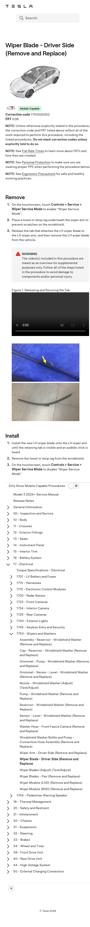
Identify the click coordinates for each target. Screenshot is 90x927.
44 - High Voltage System (31, 865)
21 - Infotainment (25, 814)
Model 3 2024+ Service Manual (36, 494)
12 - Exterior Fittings (28, 532)
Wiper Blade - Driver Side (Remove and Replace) (49, 761)
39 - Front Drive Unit (28, 852)
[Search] (48, 18)
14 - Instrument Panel (28, 545)
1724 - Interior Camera (32, 608)
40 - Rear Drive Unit (27, 858)
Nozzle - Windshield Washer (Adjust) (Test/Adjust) (46, 685)
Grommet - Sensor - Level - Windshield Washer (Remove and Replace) (54, 674)
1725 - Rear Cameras (31, 614)
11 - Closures (22, 526)
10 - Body (20, 520)
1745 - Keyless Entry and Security (40, 627)
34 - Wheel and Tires (28, 846)
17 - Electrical (23, 564)
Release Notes (23, 501)
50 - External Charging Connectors (38, 871)
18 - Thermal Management (32, 801)
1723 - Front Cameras (32, 602)
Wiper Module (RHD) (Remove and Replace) (51, 789)
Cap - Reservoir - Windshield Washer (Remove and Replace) (53, 653)
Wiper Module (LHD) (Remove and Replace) (51, 782)
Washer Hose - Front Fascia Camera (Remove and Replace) (52, 729)
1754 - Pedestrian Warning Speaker (41, 795)
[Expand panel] (11, 888)
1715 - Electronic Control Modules (41, 589)
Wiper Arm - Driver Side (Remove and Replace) (53, 753)
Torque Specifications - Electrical (40, 570)
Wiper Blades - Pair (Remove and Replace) (50, 776)
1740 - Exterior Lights (32, 621)
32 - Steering (22, 833)
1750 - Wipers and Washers (36, 633)
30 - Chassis (22, 820)
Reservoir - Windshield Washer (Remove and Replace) (52, 707)
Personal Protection (36, 162)
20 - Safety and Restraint (31, 808)
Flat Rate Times (33, 151)
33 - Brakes (21, 839)
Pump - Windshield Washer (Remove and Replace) (49, 696)
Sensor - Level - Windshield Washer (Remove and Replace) (52, 718)
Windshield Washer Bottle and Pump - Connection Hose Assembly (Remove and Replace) (49, 742)
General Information (27, 507)
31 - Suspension (25, 827)
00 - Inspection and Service (33, 513)
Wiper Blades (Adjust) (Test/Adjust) (45, 770)
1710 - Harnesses (28, 583)
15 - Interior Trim (25, 551)
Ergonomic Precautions (38, 174)
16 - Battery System (27, 558)
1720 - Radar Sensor (30, 595)
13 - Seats (20, 539)
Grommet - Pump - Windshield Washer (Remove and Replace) (54, 664)
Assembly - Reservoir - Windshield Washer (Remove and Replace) (50, 642)
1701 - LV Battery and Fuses (36, 576)
